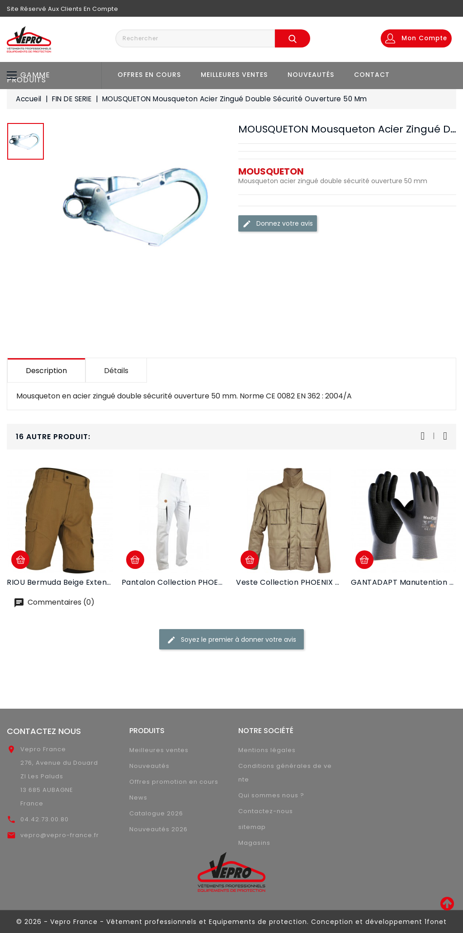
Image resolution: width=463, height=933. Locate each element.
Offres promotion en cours (173, 781)
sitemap (252, 827)
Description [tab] (46, 370)
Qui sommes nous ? (271, 795)
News (138, 797)
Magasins (254, 842)
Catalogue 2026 (156, 813)
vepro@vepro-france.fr (59, 835)
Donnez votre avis (277, 223)
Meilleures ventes (234, 74)
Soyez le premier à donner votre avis (231, 639)
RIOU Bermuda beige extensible (65, 582)
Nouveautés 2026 (158, 829)
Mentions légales (267, 750)
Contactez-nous (265, 811)
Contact (372, 74)
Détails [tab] (116, 370)
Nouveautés (311, 74)
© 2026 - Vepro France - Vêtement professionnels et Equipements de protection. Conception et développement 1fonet (231, 921)
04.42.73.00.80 (44, 819)
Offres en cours (149, 74)
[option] (25, 144)
